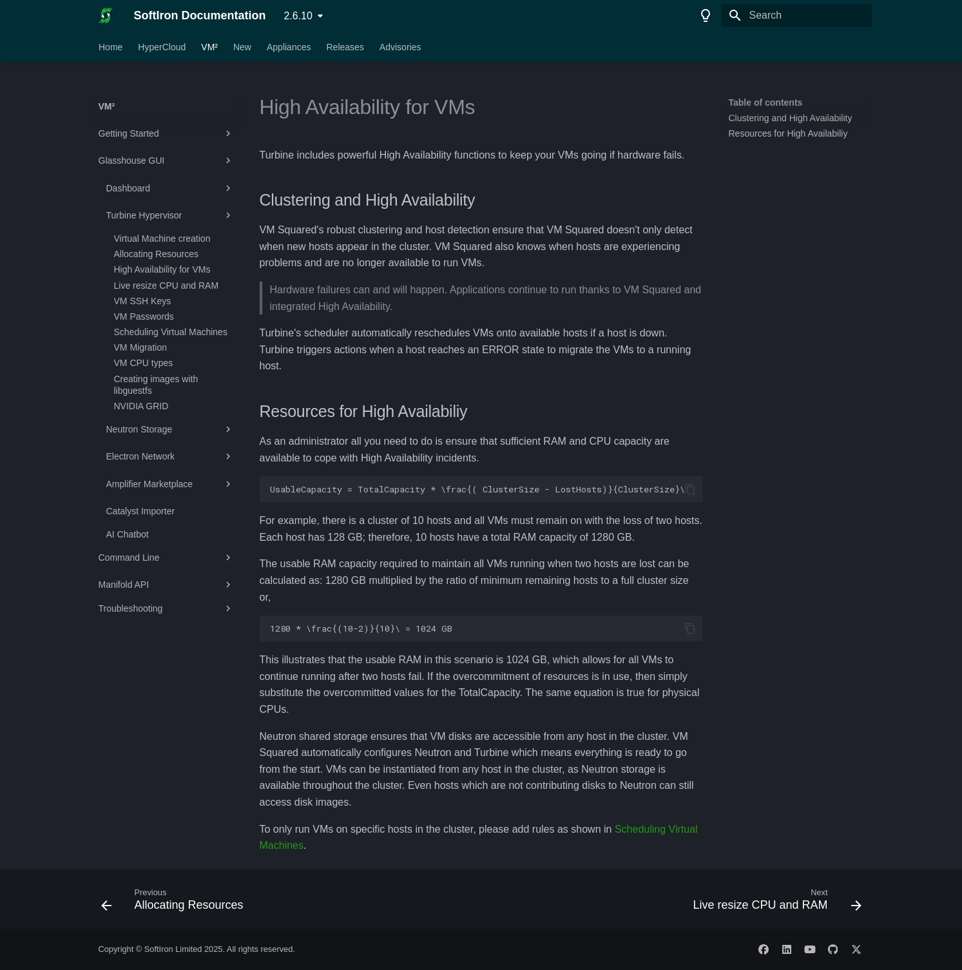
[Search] (796, 15)
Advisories (400, 47)
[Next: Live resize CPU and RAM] (774, 903)
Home (110, 47)
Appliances (288, 47)
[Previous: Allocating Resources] (176, 903)
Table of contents (766, 102)
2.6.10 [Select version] (298, 15)
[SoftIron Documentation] (106, 15)
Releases (344, 47)
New (242, 47)
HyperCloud (162, 47)
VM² (209, 47)
